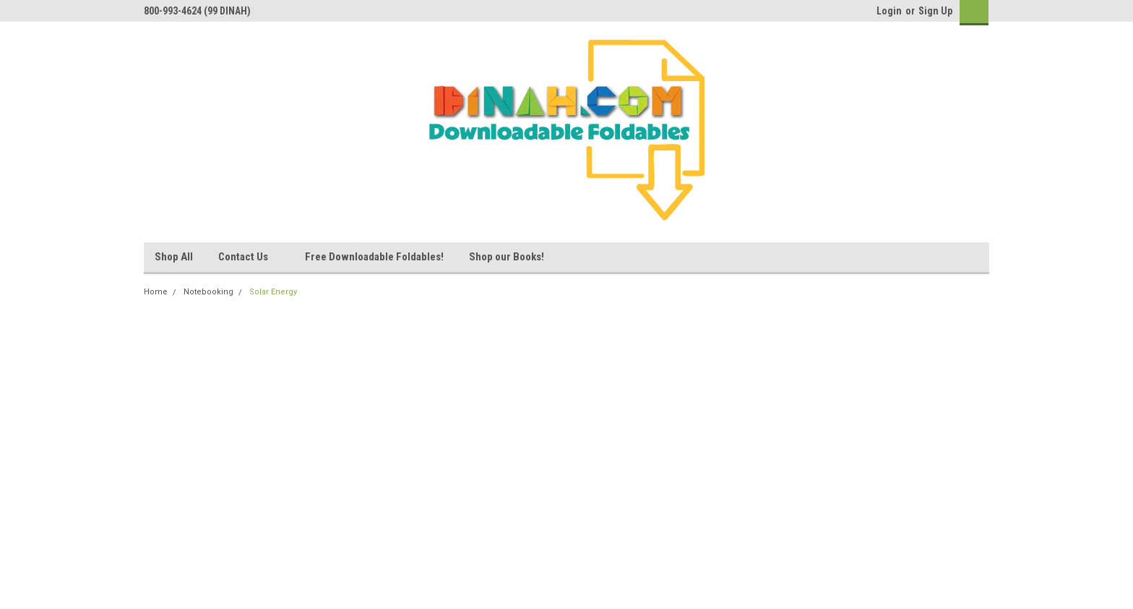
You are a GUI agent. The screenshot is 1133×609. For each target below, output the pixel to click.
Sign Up (935, 11)
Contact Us (249, 257)
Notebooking (208, 292)
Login (889, 11)
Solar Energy (273, 292)
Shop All (174, 256)
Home (156, 292)
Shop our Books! (506, 256)
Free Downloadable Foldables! (374, 256)
